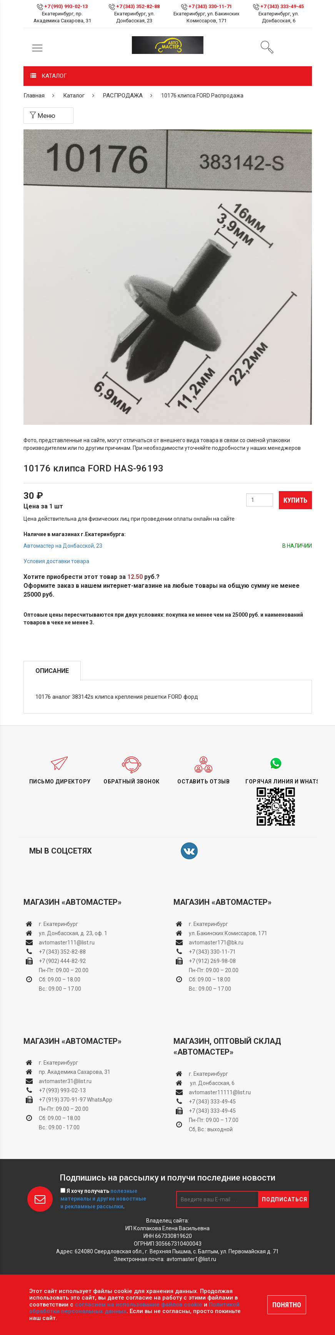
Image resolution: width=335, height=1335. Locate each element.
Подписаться (284, 1199)
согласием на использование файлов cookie (138, 1304)
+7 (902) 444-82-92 (62, 961)
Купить (295, 500)
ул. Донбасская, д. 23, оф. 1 (73, 933)
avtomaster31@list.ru (65, 1081)
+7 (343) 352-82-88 (138, 6)
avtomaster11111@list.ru (220, 1092)
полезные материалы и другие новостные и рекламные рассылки (103, 1198)
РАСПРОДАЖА (123, 95)
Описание (52, 670)
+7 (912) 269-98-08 (212, 961)
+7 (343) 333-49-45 (282, 6)
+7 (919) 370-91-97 (62, 1100)
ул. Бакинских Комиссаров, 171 (228, 933)
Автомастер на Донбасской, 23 (62, 546)
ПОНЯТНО (286, 1305)
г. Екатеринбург (59, 924)
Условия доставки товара (56, 561)
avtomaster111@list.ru (67, 942)
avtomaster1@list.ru (191, 1259)
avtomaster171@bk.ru (216, 942)
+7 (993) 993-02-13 (62, 1090)
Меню (42, 115)
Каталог (74, 95)
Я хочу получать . (103, 1198)
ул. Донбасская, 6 (212, 1083)
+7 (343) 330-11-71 (210, 6)
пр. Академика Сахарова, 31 (74, 1072)
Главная (34, 95)
